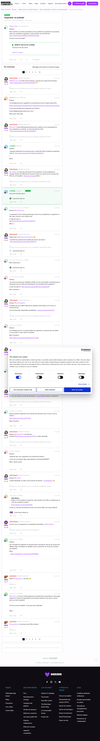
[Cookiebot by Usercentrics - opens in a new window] (82, 350)
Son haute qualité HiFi (30, 717)
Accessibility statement (57, 662)
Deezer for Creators (65, 706)
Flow (24, 693)
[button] (79, 3)
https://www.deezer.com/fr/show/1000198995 (24, 554)
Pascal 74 (12, 97)
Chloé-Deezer (13, 521)
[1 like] (16, 198)
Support (50, 3)
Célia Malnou (13, 495)
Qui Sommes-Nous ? (61, 3)
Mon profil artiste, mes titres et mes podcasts (53, 9)
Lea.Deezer (13, 576)
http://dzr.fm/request (30, 176)
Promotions (9, 703)
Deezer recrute (63, 720)
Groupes (43, 3)
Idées (36, 3)
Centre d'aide (9, 710)
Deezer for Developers (66, 709)
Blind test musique (29, 727)
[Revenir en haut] (96, 660)
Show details (82, 384)
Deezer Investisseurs (65, 713)
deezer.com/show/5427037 (46, 310)
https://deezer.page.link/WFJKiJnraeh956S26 (35, 287)
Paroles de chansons (29, 709)
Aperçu (14, 9)
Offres (7, 699)
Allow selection (50, 390)
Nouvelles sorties (46, 700)
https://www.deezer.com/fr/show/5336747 (22, 221)
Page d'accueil (5, 9)
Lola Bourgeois (13, 276)
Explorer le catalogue (47, 693)
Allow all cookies (77, 390)
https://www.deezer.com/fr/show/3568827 (23, 131)
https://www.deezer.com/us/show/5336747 (23, 241)
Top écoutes (45, 697)
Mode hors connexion (30, 713)
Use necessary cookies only (22, 390)
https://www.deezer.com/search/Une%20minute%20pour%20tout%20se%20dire (34, 105)
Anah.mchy (12, 325)
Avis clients (9, 707)
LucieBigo (12, 146)
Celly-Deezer (13, 78)
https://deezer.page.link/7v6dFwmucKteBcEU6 (29, 153)
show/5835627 (48, 480)
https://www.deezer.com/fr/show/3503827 (23, 83)
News (30, 3)
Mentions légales (82, 715)
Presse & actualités (65, 696)
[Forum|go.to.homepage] (6, 3)
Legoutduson (13, 539)
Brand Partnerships (65, 717)
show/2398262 (41, 396)
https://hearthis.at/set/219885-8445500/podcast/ (24, 35)
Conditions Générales (42, 662)
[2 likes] (18, 512)
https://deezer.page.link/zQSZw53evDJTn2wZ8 (24, 338)
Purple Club (44, 717)
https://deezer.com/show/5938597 (21, 505)
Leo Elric (12, 451)
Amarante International (16, 208)
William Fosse (13, 26)
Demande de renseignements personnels (82, 708)
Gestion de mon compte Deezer (28, 9)
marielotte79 (13, 411)
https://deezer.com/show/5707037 (20, 418)
